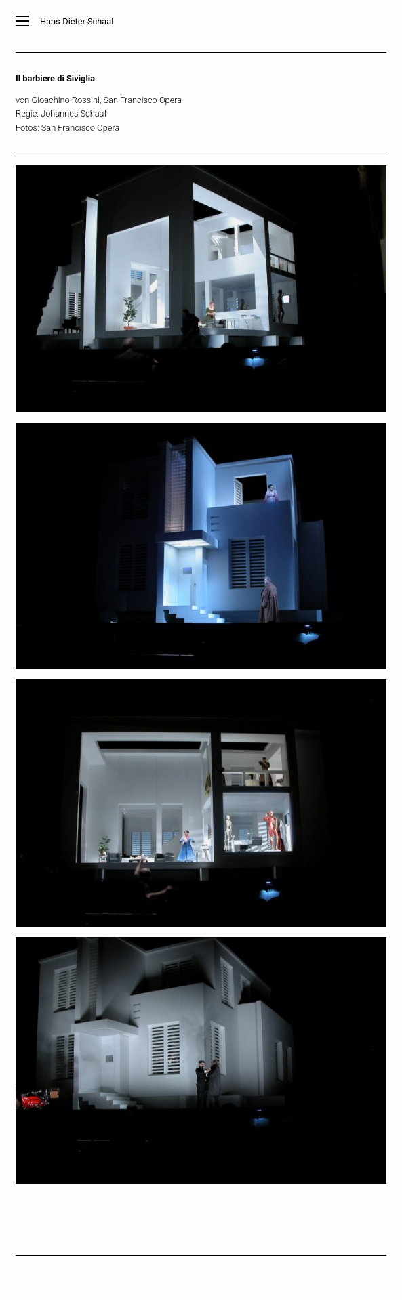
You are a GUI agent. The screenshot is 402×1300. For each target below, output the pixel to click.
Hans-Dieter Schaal (76, 21)
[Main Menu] (22, 21)
